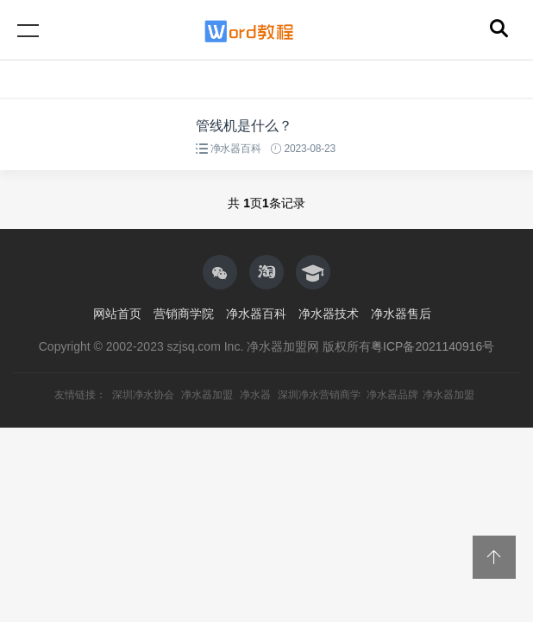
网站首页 (117, 314)
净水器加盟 (207, 395)
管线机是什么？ (244, 125)
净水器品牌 (392, 395)
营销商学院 (184, 314)
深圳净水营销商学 (319, 395)
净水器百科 (235, 149)
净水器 (255, 395)
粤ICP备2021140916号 (432, 346)
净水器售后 (401, 314)
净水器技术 (328, 314)
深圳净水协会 (143, 395)
